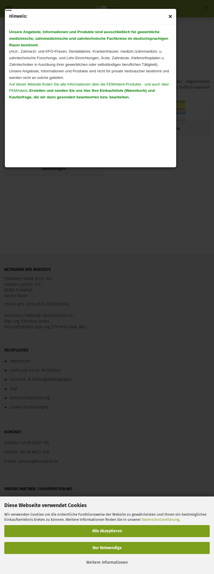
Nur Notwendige (107, 547)
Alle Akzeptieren (107, 531)
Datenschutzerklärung (160, 519)
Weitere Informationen (107, 562)
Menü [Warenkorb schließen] (8, 8)
